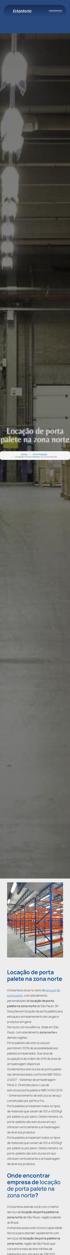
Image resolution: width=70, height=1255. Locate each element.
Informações (40, 454)
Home (24, 454)
